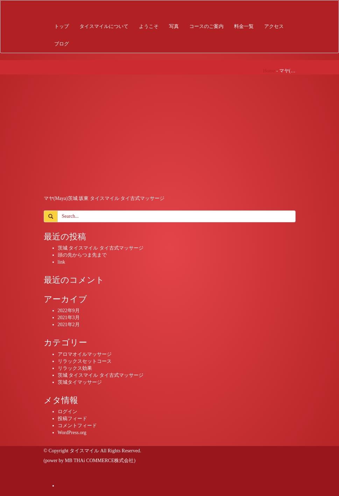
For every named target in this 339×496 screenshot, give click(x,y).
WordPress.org (72, 432)
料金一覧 (244, 26)
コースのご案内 (206, 26)
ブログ (61, 43)
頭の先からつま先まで (82, 255)
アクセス (274, 26)
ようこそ (148, 26)
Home (269, 70)
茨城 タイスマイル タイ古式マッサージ (100, 248)
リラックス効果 (75, 368)
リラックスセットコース (85, 361)
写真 (174, 26)
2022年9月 (69, 310)
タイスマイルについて (103, 26)
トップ (61, 26)
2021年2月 (69, 324)
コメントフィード (77, 425)
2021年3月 (69, 317)
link (61, 262)
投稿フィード (72, 418)
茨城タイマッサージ (80, 382)
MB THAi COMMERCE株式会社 (99, 460)
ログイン (67, 411)
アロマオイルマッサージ (85, 354)
